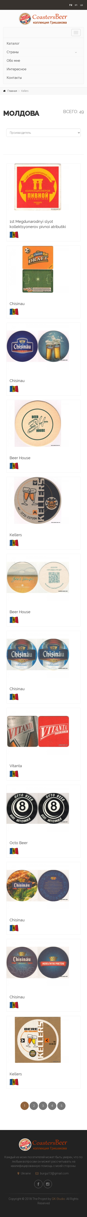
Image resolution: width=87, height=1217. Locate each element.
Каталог (13, 43)
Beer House (20, 458)
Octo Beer (19, 843)
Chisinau (17, 303)
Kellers (16, 535)
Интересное (16, 69)
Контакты (14, 78)
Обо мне (13, 61)
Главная (12, 91)
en (76, 5)
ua (81, 5)
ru (70, 4)
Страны (13, 52)
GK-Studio (58, 1199)
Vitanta (16, 766)
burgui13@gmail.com (51, 1173)
